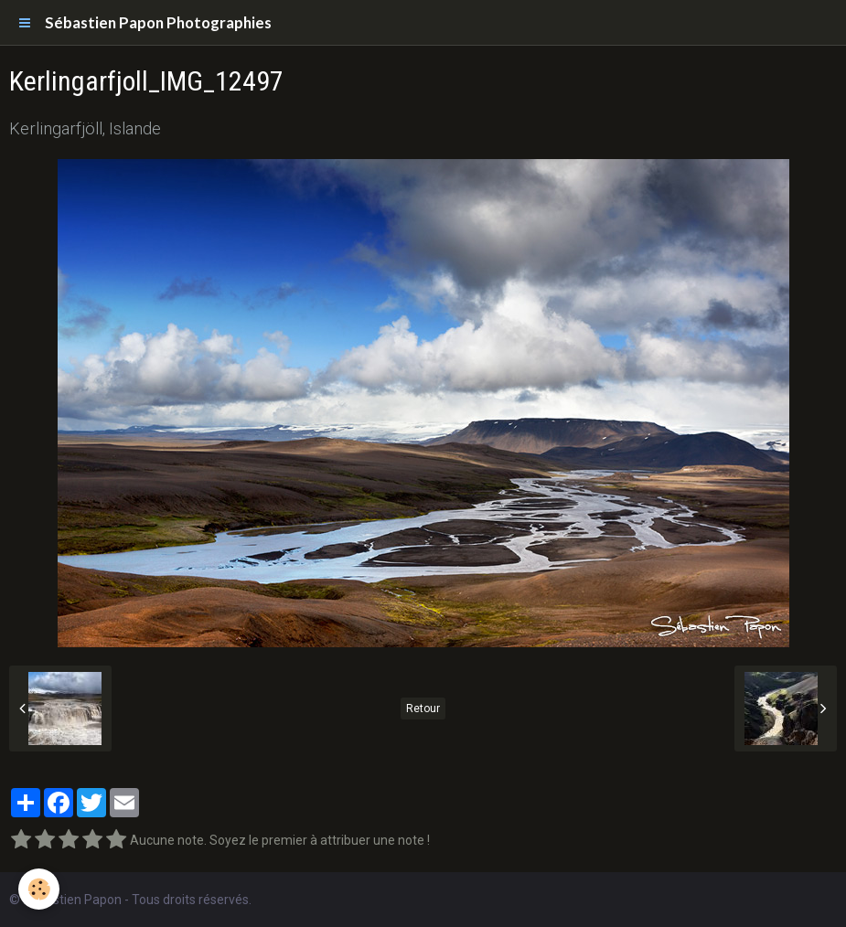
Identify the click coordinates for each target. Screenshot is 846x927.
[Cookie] (38, 889)
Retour (423, 708)
